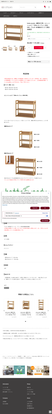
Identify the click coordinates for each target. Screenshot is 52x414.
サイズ (28, 38)
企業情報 (4, 404)
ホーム (4, 358)
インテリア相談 (30, 394)
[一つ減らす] (32, 50)
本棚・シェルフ (28, 358)
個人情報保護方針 (31, 411)
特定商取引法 (30, 408)
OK (45, 208)
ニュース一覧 (5, 389)
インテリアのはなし (7, 392)
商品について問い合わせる (34, 63)
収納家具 (20, 358)
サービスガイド (30, 392)
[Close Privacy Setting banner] (48, 193)
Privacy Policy (4, 204)
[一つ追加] (32, 49)
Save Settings (45, 220)
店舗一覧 (29, 389)
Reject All (35, 208)
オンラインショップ (12, 358)
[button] (25, 323)
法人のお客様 (5, 406)
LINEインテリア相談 (31, 396)
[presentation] (2, 51)
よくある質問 (30, 404)
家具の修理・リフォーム (8, 394)
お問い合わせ (30, 406)
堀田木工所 (6, 289)
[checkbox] (46, 216)
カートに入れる (38, 49)
